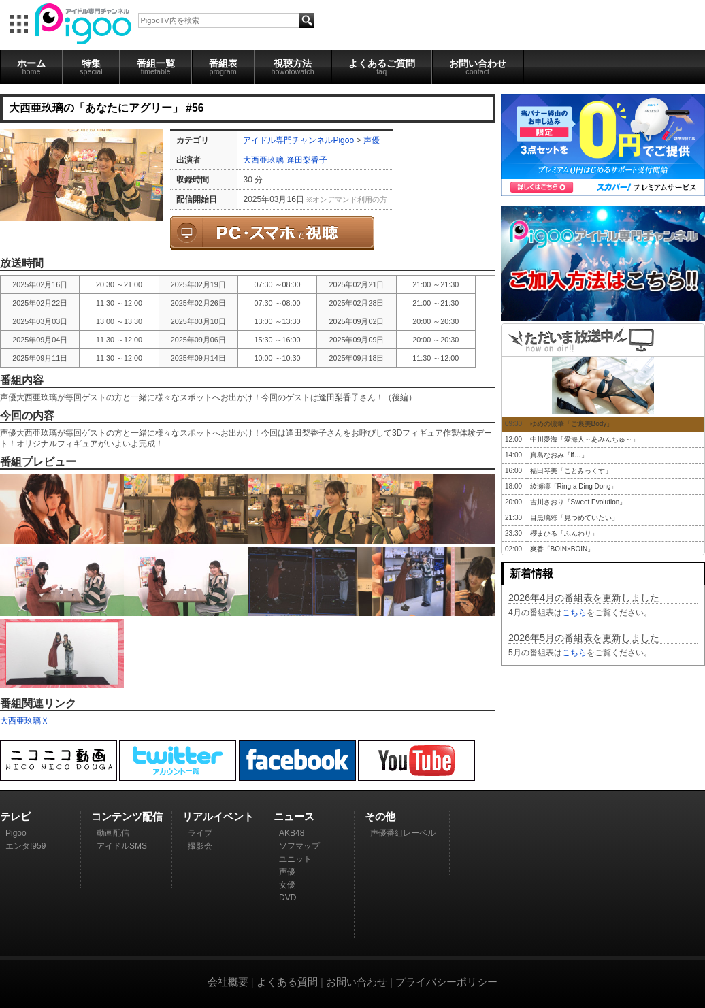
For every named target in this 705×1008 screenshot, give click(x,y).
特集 (91, 67)
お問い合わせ (477, 67)
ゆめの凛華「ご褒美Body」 (572, 423)
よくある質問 (287, 982)
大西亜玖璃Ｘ (24, 721)
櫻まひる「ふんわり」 (564, 533)
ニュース (294, 816)
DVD (287, 898)
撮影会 (200, 846)
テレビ (15, 816)
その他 (380, 816)
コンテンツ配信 (127, 816)
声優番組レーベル (403, 833)
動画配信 (113, 833)
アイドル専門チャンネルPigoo (298, 140)
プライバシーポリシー (446, 982)
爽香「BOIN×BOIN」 (562, 549)
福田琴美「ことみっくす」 (571, 470)
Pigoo (16, 833)
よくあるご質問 (381, 67)
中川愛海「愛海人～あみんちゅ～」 (584, 439)
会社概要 (228, 982)
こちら (574, 612)
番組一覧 (156, 67)
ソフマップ (299, 846)
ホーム (31, 67)
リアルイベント (218, 816)
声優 (371, 140)
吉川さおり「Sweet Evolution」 (578, 502)
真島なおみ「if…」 (559, 455)
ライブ (200, 833)
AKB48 (291, 833)
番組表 (223, 67)
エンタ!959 (25, 846)
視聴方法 (293, 67)
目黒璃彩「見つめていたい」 (574, 517)
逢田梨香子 (306, 160)
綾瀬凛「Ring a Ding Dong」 (574, 486)
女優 (287, 885)
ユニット (295, 859)
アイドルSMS (122, 846)
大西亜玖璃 (263, 160)
